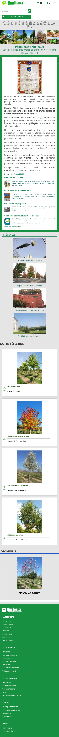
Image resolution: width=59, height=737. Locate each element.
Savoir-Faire (7, 634)
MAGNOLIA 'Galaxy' (29, 592)
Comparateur (7, 658)
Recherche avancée (16, 16)
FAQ (4, 692)
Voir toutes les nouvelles (12, 227)
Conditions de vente (10, 668)
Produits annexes (9, 661)
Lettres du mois (8, 640)
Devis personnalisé (10, 707)
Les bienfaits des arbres (12, 695)
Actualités (6, 637)
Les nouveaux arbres (10, 655)
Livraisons (6, 664)
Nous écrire (7, 713)
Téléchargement (9, 671)
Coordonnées (7, 716)
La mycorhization (9, 685)
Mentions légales (9, 731)
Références (7, 627)
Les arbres (6, 682)
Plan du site (7, 728)
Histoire (5, 631)
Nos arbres (6, 652)
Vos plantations (8, 689)
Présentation (7, 624)
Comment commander (11, 710)
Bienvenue (6, 621)
